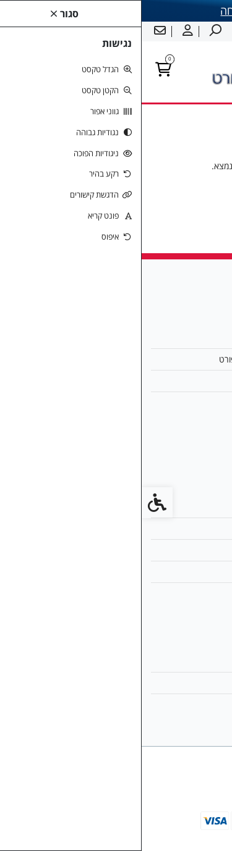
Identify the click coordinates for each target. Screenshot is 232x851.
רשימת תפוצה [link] (186, 704)
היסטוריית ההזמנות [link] (177, 683)
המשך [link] (116, 203)
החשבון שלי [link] (190, 660)
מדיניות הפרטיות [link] (182, 571)
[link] (204, 823)
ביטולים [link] (197, 593)
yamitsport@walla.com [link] (163, 381)
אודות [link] (201, 337)
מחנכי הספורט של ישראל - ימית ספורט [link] (143, 359)
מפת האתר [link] (191, 528)
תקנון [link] (201, 550)
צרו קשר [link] (195, 507)
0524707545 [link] (185, 402)
